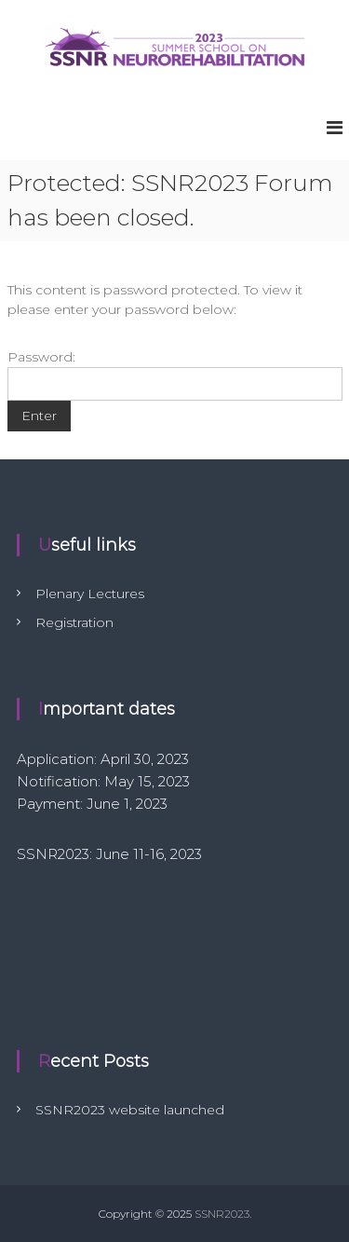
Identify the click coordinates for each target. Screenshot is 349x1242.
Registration (74, 622)
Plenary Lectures (89, 593)
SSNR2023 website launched (129, 1109)
